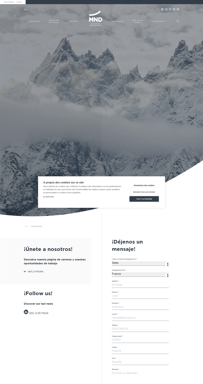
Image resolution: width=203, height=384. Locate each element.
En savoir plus (48, 196)
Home (26, 226)
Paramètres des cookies (144, 185)
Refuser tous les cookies (144, 192)
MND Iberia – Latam (13, 2)
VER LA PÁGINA (35, 272)
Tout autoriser (144, 199)
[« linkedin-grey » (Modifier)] (26, 313)
